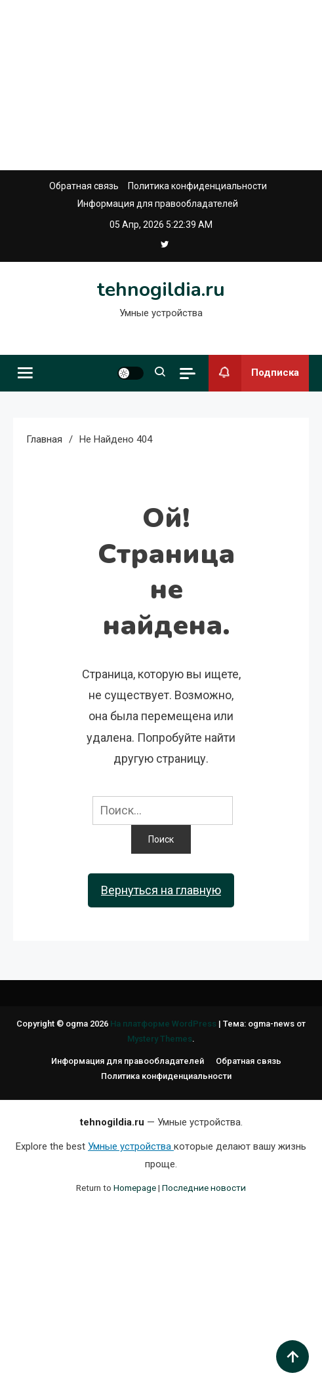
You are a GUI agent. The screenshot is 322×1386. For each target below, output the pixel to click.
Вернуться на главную (161, 890)
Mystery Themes (159, 1039)
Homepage (134, 1187)
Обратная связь (84, 186)
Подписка (254, 373)
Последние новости (204, 1187)
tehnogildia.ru (161, 289)
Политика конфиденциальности (197, 186)
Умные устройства (131, 1146)
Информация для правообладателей (157, 203)
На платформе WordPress (164, 1024)
